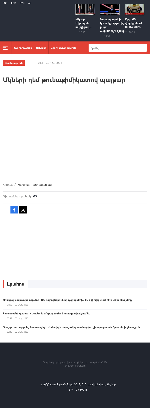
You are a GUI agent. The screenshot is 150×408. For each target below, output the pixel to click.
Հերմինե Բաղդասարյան (35, 185)
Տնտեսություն (14, 63)
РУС (22, 3)
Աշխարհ (41, 47)
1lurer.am (79, 365)
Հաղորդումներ (22, 47)
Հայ (5, 3)
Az (29, 3)
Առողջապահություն (63, 47)
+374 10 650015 (77, 389)
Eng (13, 3)
